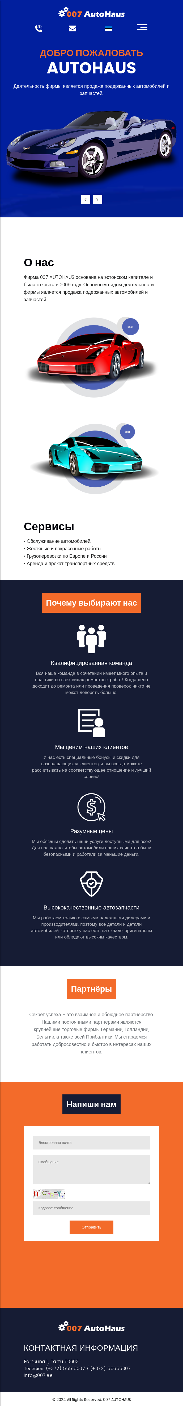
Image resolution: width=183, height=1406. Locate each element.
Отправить (91, 1227)
